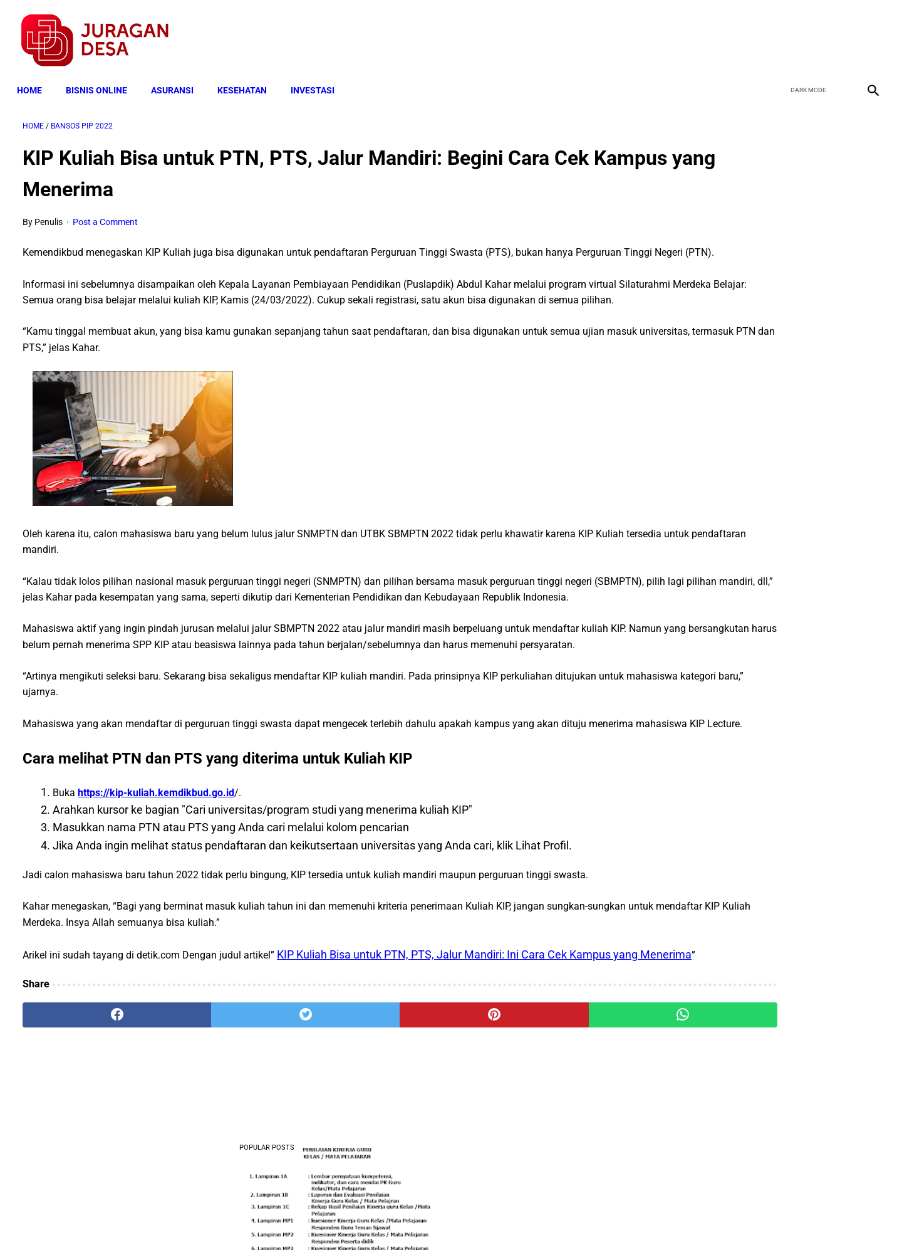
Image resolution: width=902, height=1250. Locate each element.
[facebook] (777, 32)
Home (35, 76)
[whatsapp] (527, 1103)
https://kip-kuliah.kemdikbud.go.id (156, 863)
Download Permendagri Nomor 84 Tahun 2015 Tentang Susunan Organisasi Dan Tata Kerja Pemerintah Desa (759, 345)
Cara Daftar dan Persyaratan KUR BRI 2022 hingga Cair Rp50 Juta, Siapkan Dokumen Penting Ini (751, 628)
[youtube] (836, 32)
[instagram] (866, 32)
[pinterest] (383, 1103)
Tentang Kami (614, 1218)
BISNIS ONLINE (102, 76)
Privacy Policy (385, 1218)
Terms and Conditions (303, 1218)
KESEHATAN (247, 76)
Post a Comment (105, 214)
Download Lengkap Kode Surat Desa (749, 550)
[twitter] (807, 32)
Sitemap (493, 1218)
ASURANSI (178, 76)
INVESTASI (318, 76)
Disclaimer (444, 1218)
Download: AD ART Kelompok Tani (744, 502)
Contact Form (548, 1218)
